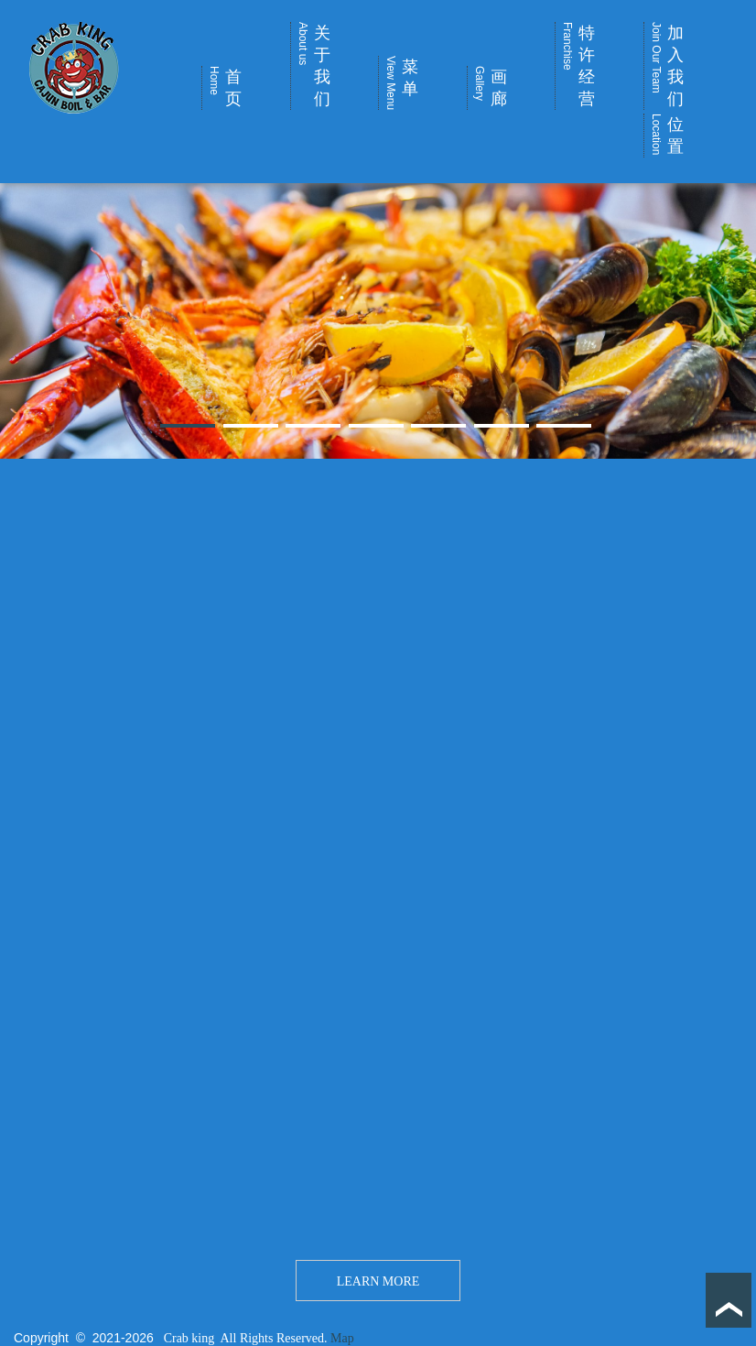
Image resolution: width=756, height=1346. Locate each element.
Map (342, 1338)
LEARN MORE (378, 1281)
